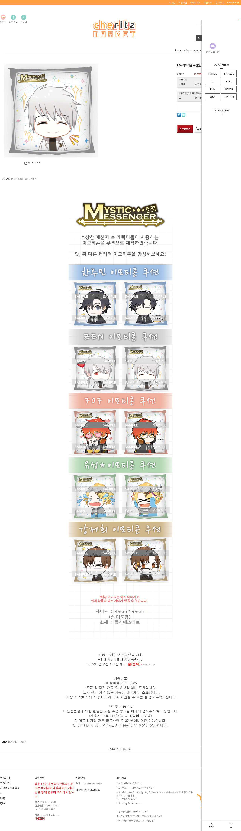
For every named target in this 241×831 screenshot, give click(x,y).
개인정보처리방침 (10, 788)
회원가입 (182, 2)
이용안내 (5, 778)
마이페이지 (195, 2)
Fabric (187, 50)
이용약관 (5, 783)
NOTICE (212, 73)
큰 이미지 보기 (32, 162)
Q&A (212, 96)
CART (229, 81)
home (178, 50)
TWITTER (229, 96)
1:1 (212, 81)
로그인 (172, 2)
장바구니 (220, 2)
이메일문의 (40, 818)
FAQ (212, 89)
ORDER (229, 89)
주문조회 (208, 2)
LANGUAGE (233, 2)
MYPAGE (229, 73)
